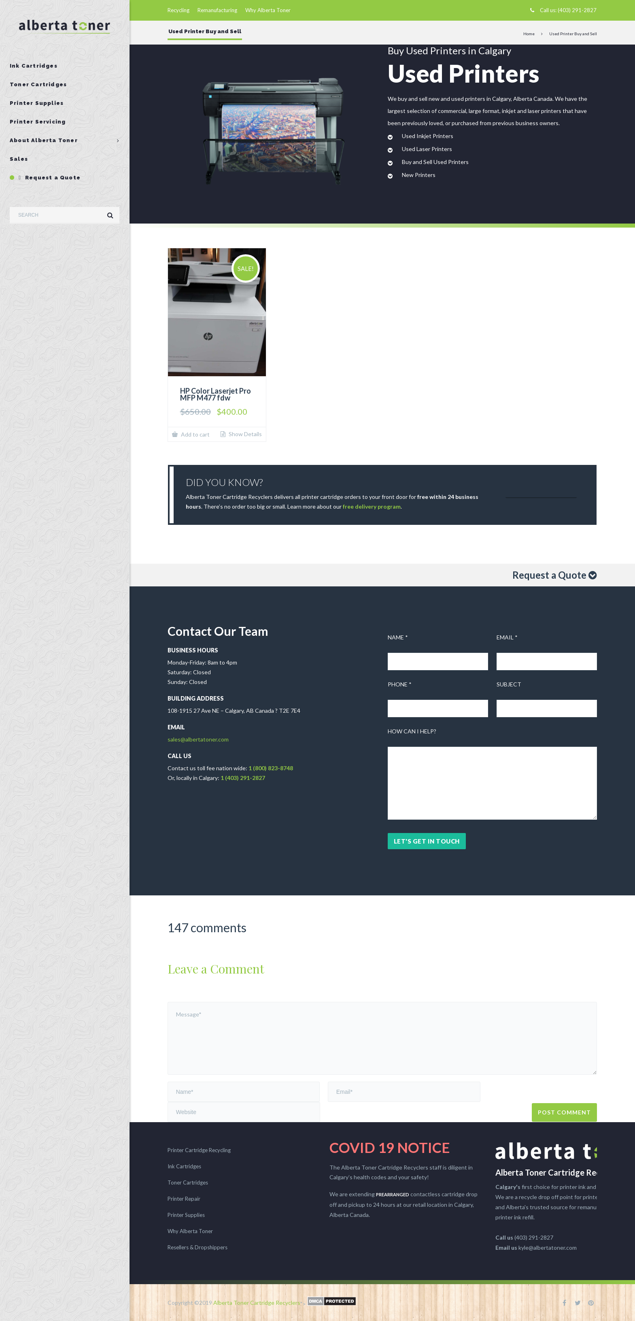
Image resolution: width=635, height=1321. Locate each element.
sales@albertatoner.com (198, 739)
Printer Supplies (37, 103)
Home (529, 33)
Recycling (178, 10)
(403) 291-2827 (577, 10)
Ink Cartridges (33, 66)
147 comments (207, 927)
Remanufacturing (217, 10)
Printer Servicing (38, 122)
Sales (19, 159)
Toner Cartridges (38, 84)
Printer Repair (184, 1198)
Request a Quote (50, 178)
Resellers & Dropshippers (197, 1247)
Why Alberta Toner (268, 10)
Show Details (244, 434)
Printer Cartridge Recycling (199, 1150)
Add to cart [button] (195, 434)
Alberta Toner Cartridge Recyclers (256, 1302)
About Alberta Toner (44, 140)
